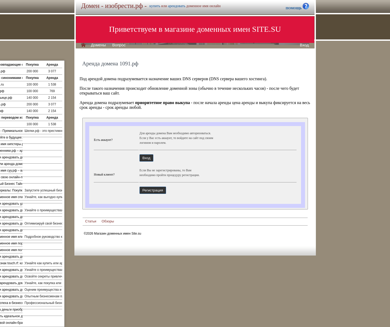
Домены (98, 45)
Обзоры (108, 221)
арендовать (176, 6)
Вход (304, 45)
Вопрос (119, 45)
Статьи (90, 221)
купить (154, 6)
